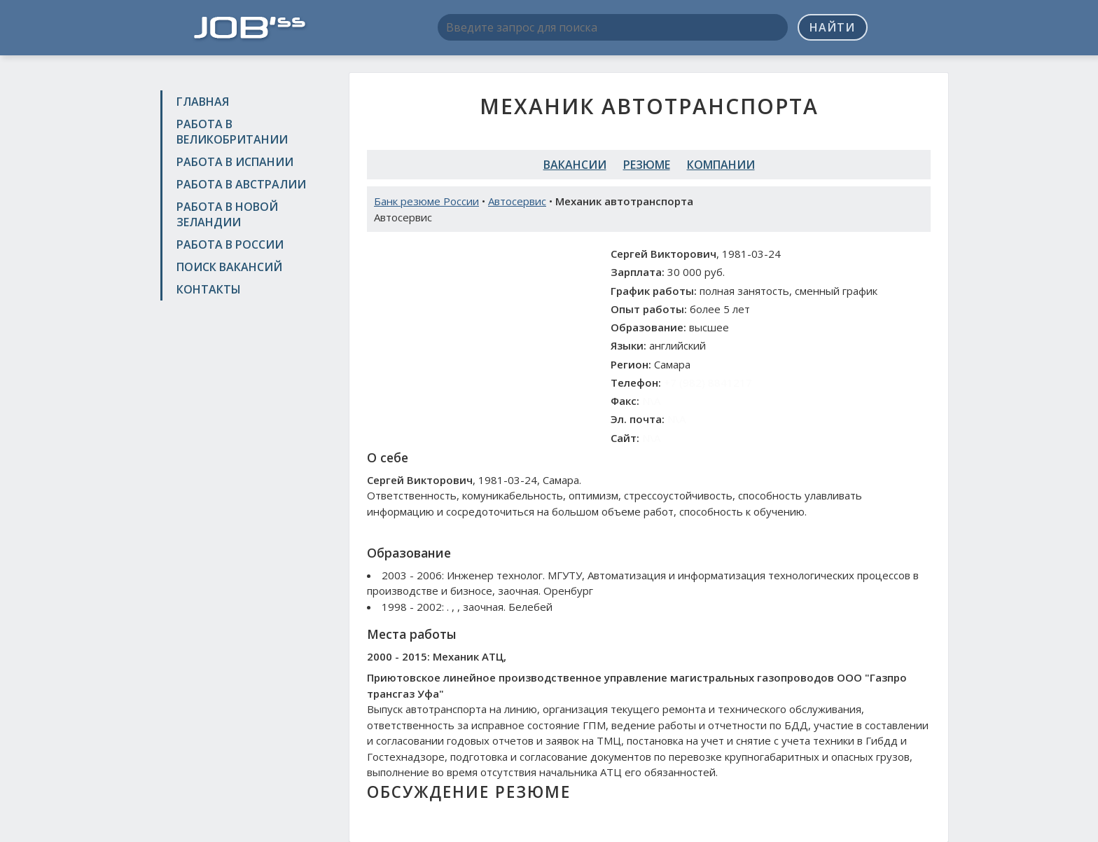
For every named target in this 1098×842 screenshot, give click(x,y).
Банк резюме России (426, 201)
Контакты (208, 289)
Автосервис (517, 201)
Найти (832, 27)
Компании (721, 164)
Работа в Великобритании (232, 131)
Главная (202, 101)
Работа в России (230, 244)
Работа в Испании (234, 162)
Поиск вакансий (229, 267)
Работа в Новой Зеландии (227, 214)
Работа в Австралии (241, 184)
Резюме (646, 164)
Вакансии (574, 164)
